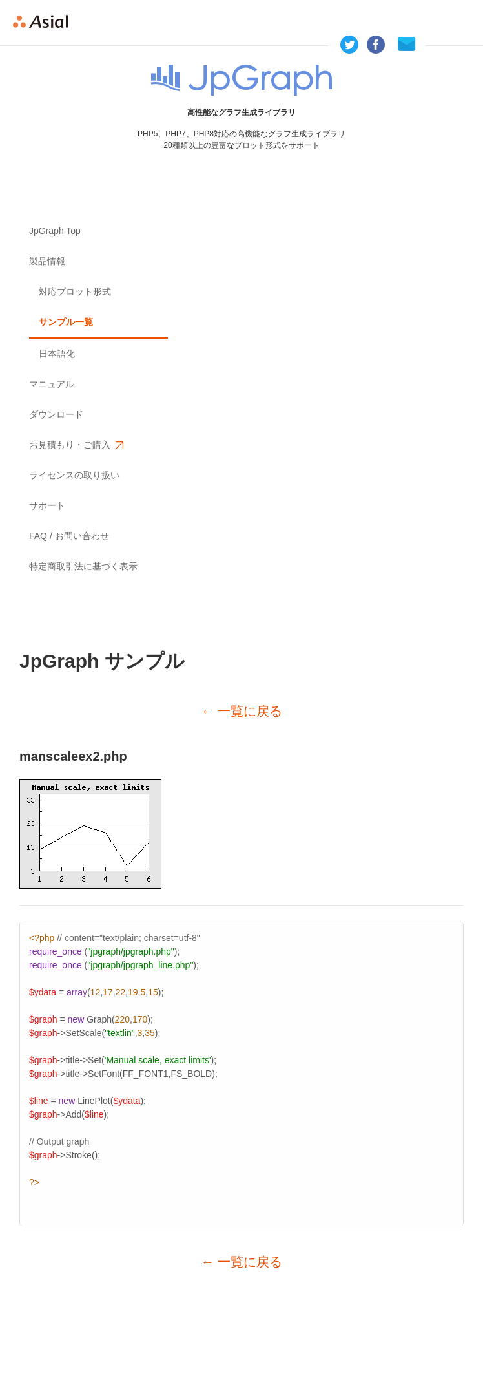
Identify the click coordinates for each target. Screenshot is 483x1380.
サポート (47, 505)
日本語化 (57, 353)
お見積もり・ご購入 (75, 445)
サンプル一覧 (66, 322)
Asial (46, 22)
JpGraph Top (55, 231)
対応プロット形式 (75, 291)
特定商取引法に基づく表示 (83, 566)
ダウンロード (56, 414)
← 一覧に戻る (241, 711)
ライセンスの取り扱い (74, 475)
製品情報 (47, 261)
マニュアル (51, 384)
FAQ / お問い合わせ (69, 536)
